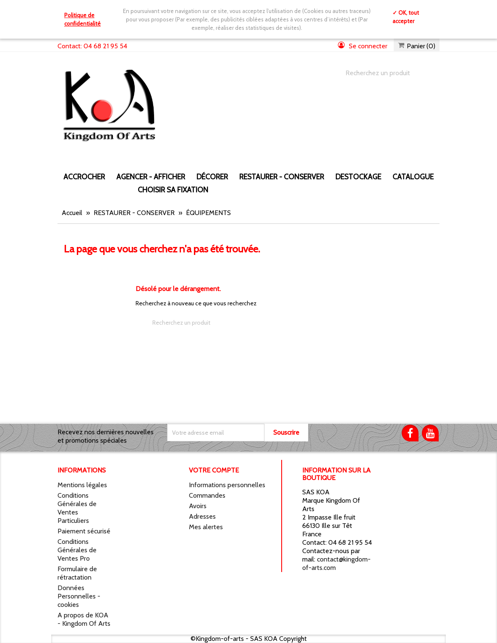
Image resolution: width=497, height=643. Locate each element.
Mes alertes (206, 527)
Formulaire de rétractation (77, 573)
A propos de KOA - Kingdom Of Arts (84, 619)
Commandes (207, 495)
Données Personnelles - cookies (79, 596)
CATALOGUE (413, 176)
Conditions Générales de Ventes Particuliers (77, 508)
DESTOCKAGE (358, 176)
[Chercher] (384, 73)
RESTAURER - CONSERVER (281, 176)
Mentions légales (82, 485)
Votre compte (214, 470)
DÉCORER (212, 176)
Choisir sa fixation (173, 189)
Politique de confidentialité (82, 19)
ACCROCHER (84, 176)
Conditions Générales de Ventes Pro (77, 550)
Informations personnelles (227, 485)
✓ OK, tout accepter (405, 16)
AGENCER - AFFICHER (150, 176)
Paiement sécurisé (84, 531)
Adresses (202, 516)
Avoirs (198, 506)
